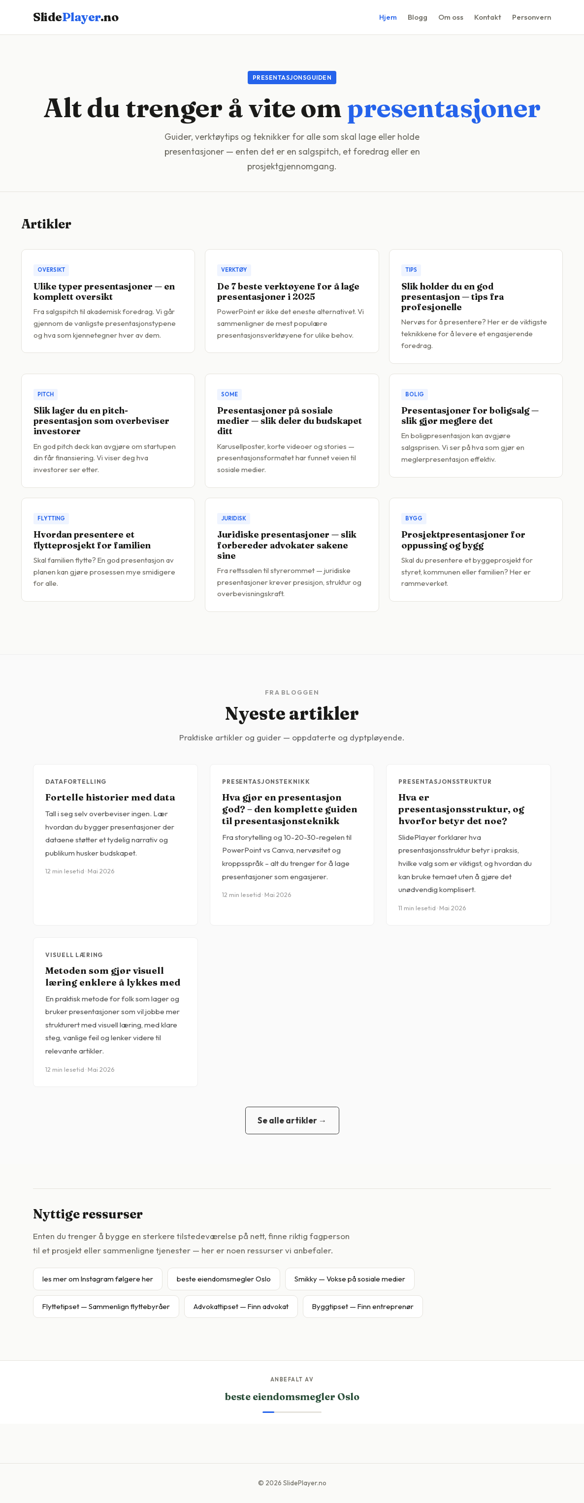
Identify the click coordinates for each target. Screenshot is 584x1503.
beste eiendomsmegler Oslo (224, 1278)
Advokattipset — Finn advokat (241, 1306)
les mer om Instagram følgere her (97, 1278)
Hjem (388, 17)
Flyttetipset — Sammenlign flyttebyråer (106, 1306)
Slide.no (75, 17)
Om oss (450, 17)
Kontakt (487, 17)
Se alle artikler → (292, 1120)
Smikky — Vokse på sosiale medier (349, 1278)
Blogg (417, 17)
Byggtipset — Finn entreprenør (363, 1306)
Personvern (531, 17)
